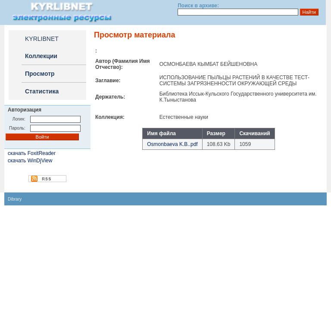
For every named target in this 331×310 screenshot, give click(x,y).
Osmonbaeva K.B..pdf (172, 144)
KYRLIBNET (42, 38)
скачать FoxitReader (32, 153)
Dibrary (15, 199)
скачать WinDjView (30, 161)
